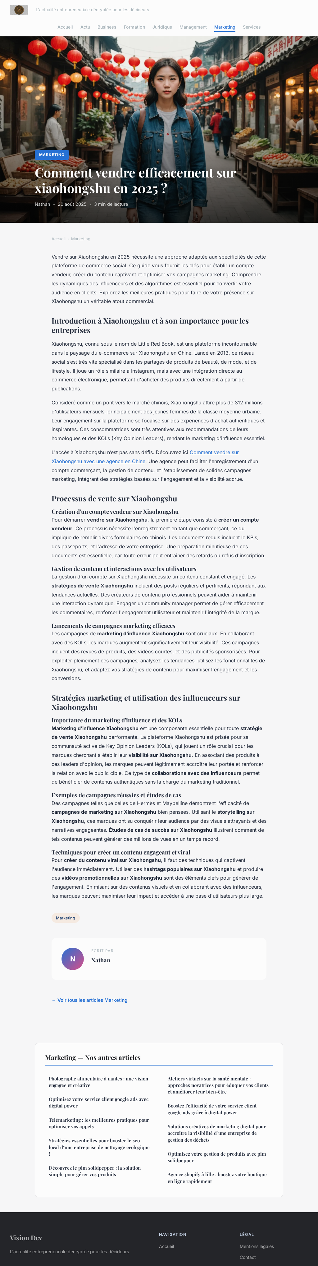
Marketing (224, 27)
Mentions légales (257, 1246)
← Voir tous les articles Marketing (90, 1000)
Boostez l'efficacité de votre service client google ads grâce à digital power (212, 1109)
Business (107, 27)
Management (193, 27)
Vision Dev (26, 1237)
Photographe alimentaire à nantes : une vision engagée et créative (98, 1081)
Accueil (65, 27)
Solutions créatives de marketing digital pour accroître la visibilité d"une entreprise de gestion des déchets (217, 1133)
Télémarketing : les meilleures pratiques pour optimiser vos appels (99, 1123)
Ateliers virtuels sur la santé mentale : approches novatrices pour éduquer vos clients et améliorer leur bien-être (218, 1085)
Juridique (162, 27)
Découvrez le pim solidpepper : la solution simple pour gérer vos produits (95, 1171)
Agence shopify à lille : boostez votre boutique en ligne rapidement (217, 1177)
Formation (134, 27)
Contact (248, 1257)
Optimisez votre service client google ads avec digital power (98, 1102)
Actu (85, 27)
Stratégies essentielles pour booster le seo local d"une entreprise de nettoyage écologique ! (99, 1147)
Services (252, 27)
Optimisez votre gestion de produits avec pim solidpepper (217, 1157)
